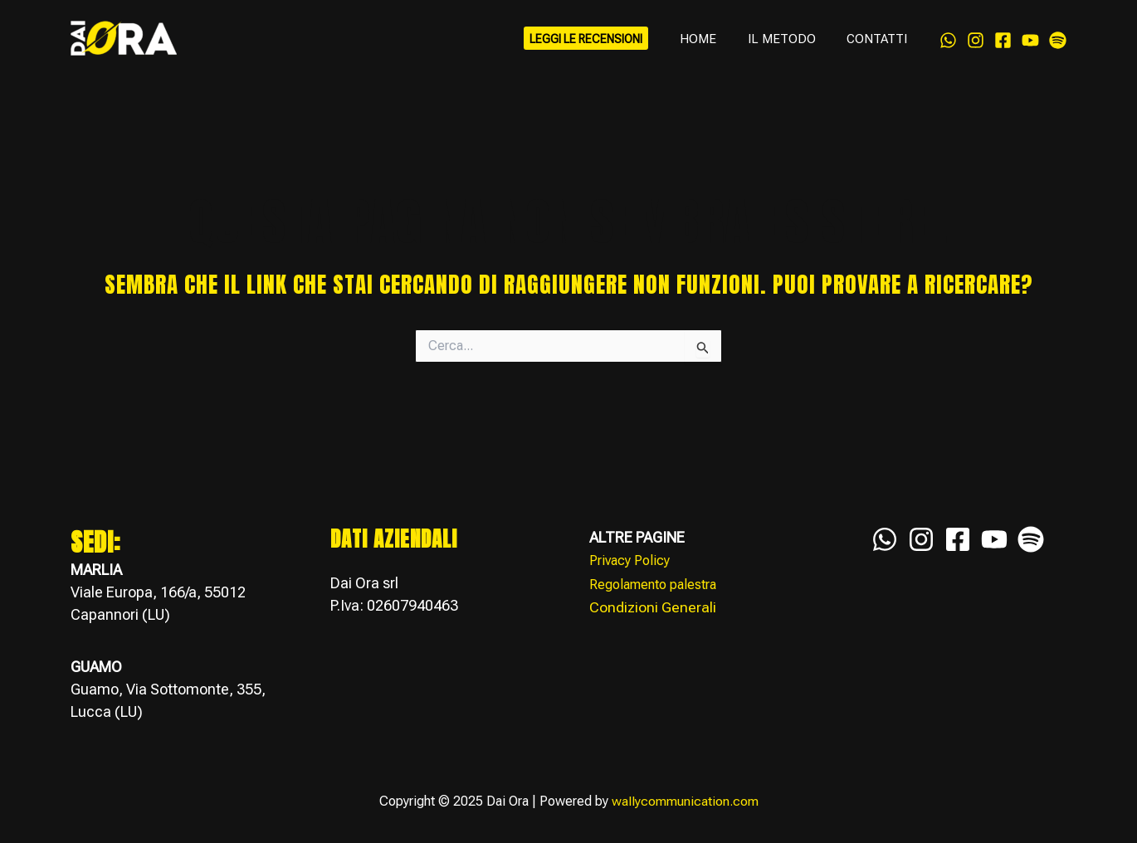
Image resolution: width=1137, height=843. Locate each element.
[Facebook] (1003, 42)
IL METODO (791, 45)
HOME (713, 45)
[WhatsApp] (948, 42)
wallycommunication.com (685, 802)
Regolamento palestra (652, 584)
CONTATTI (880, 45)
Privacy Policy (629, 560)
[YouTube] (1030, 42)
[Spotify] (1057, 42)
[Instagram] (975, 42)
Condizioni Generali (652, 606)
